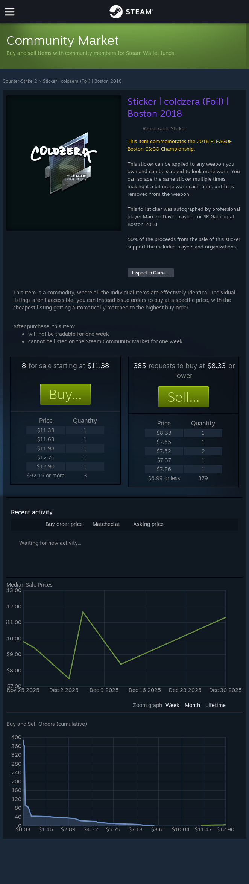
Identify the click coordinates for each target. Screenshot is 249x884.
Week (172, 705)
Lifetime (215, 705)
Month (192, 705)
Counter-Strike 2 (20, 81)
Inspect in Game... (150, 273)
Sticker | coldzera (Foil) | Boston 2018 (82, 81)
